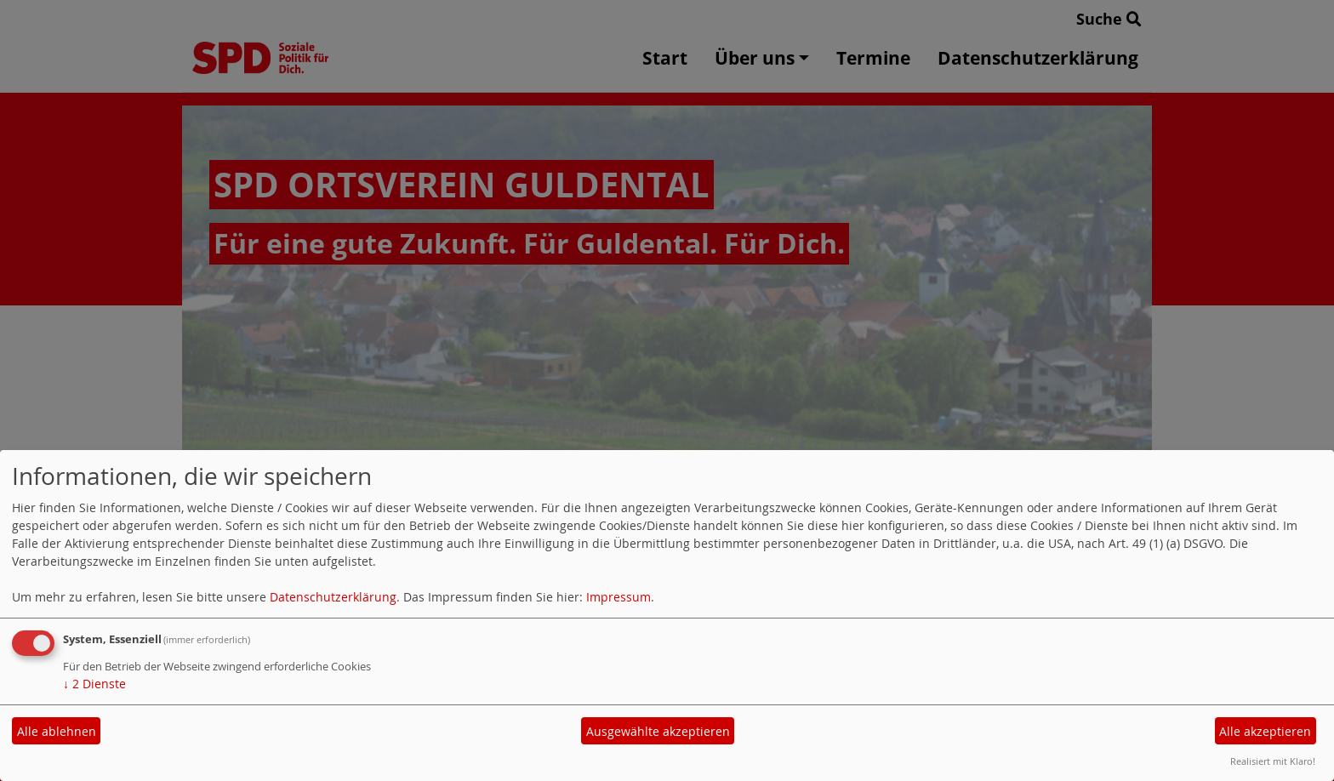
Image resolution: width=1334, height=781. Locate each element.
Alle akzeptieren (1265, 731)
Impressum (618, 597)
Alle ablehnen (56, 731)
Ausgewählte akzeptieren (658, 731)
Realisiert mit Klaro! (1272, 761)
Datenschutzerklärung (333, 597)
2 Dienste (94, 684)
